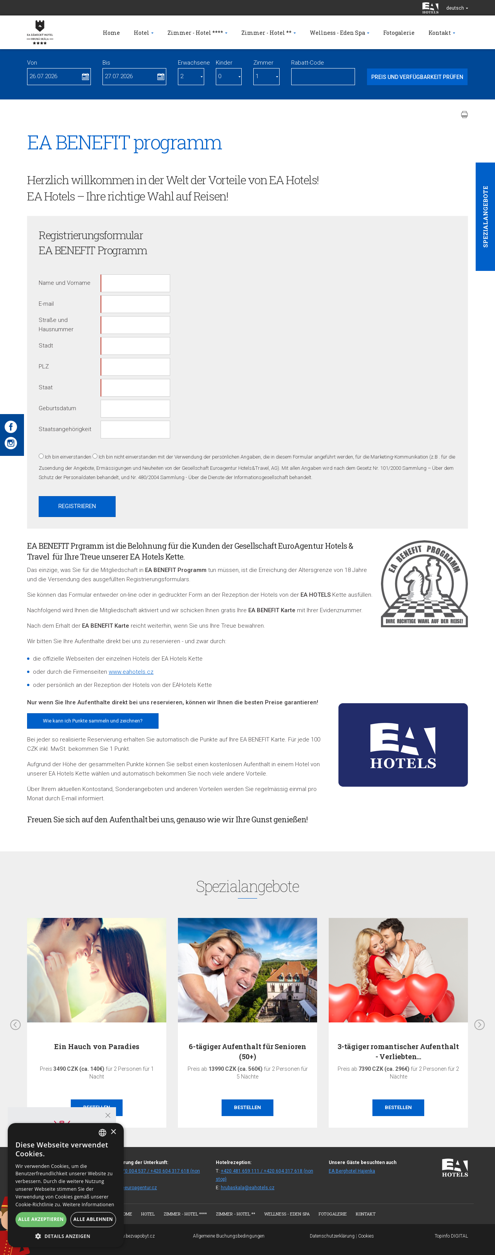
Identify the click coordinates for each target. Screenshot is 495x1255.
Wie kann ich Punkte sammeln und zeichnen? (93, 721)
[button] (65, 1236)
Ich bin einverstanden (68, 457)
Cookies (366, 1236)
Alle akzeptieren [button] (41, 1219)
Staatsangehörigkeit (65, 429)
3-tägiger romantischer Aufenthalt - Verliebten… (398, 1051)
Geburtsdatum (57, 408)
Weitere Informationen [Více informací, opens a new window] (88, 1204)
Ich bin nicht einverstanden (128, 457)
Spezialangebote (485, 217)
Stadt (46, 345)
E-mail (46, 303)
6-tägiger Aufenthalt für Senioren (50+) (247, 1051)
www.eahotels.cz (131, 671)
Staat (46, 387)
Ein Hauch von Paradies (96, 1046)
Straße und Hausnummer (56, 325)
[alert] (66, 1185)
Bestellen (247, 1107)
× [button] (113, 1132)
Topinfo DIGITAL (451, 1236)
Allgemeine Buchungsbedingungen (229, 1236)
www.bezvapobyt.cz (134, 1236)
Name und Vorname (64, 282)
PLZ (44, 366)
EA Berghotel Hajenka (352, 1171)
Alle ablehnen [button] (93, 1219)
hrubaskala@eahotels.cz (248, 1187)
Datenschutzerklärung (332, 1236)
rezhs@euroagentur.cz (132, 1187)
